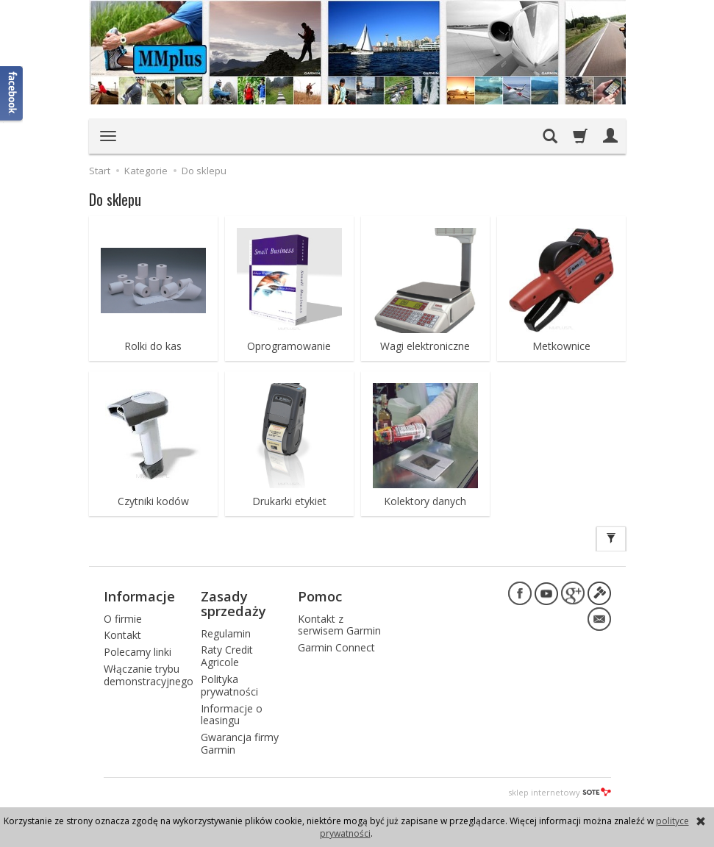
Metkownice (561, 346)
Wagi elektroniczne (425, 346)
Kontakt (122, 635)
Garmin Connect (336, 647)
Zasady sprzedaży (233, 603)
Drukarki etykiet (289, 501)
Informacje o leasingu (232, 714)
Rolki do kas (153, 346)
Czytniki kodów (153, 501)
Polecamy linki (137, 652)
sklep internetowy (559, 792)
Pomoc (320, 596)
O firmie (123, 619)
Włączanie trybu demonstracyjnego (148, 675)
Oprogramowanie (289, 346)
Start (99, 170)
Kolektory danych (425, 501)
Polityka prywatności (229, 685)
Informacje (139, 596)
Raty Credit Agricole (227, 656)
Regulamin (226, 633)
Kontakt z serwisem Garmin (339, 625)
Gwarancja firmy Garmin (240, 743)
